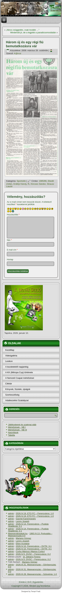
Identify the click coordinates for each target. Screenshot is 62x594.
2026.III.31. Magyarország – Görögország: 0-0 (32, 565)
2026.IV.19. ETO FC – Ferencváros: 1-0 (35, 513)
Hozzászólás (13, 214)
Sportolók (21, 181)
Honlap (10, 259)
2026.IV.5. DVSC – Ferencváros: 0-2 (33, 554)
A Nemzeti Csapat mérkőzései (19, 378)
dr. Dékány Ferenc (32, 556)
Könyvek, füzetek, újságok (17, 389)
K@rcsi (17, 53)
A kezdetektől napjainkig (16, 367)
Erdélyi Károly (19, 184)
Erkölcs (22, 582)
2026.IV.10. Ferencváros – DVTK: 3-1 (34, 546)
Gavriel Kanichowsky (26, 518)
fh (29, 184)
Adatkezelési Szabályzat (17, 400)
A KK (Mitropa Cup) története (19, 372)
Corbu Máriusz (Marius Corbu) (30, 551)
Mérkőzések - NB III (17, 430)
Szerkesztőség (12, 395)
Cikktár (8, 383)
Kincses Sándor (38, 184)
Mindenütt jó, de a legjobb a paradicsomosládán (33, 32)
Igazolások (13, 432)
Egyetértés (38, 582)
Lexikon (9, 361)
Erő (29, 582)
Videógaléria (11, 355)
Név (9, 240)
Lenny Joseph (22, 521)
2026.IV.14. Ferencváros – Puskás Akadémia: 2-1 (28, 525)
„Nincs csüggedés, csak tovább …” (22, 30)
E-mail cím (12, 250)
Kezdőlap (9, 350)
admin (11, 513)
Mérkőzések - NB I (17, 427)
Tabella (11, 435)
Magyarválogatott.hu (18, 533)
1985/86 (43, 181)
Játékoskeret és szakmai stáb (22, 424)
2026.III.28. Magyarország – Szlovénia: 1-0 (36, 574)
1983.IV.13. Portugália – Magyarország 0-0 (30, 534)
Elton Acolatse (22, 543)
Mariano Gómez (23, 538)
